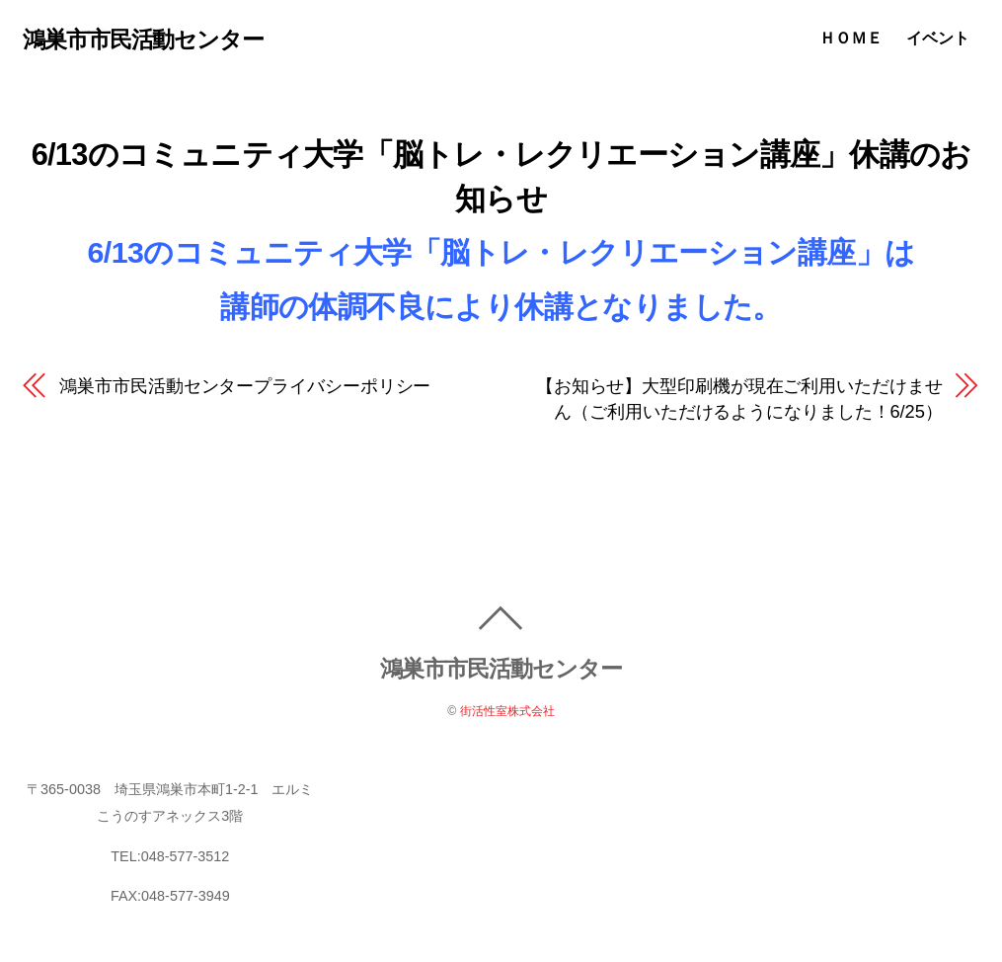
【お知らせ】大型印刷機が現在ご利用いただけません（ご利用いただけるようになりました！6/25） (739, 398)
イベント (940, 38)
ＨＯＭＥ (854, 38)
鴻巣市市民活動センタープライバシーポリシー (244, 385)
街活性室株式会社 (507, 712)
